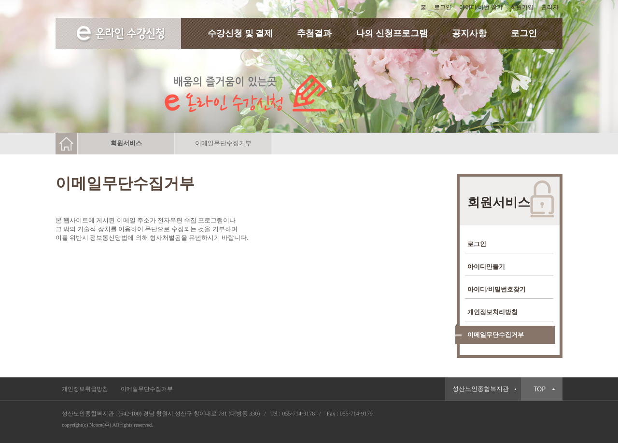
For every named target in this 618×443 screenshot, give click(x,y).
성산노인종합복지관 (480, 389)
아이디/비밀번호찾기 (496, 289)
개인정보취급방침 (85, 389)
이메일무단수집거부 (495, 334)
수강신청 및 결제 (240, 33)
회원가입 (522, 7)
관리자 (550, 7)
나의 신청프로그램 (392, 33)
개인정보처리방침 (492, 312)
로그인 (442, 7)
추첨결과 (314, 33)
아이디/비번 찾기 (481, 7)
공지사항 (469, 33)
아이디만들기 (486, 266)
